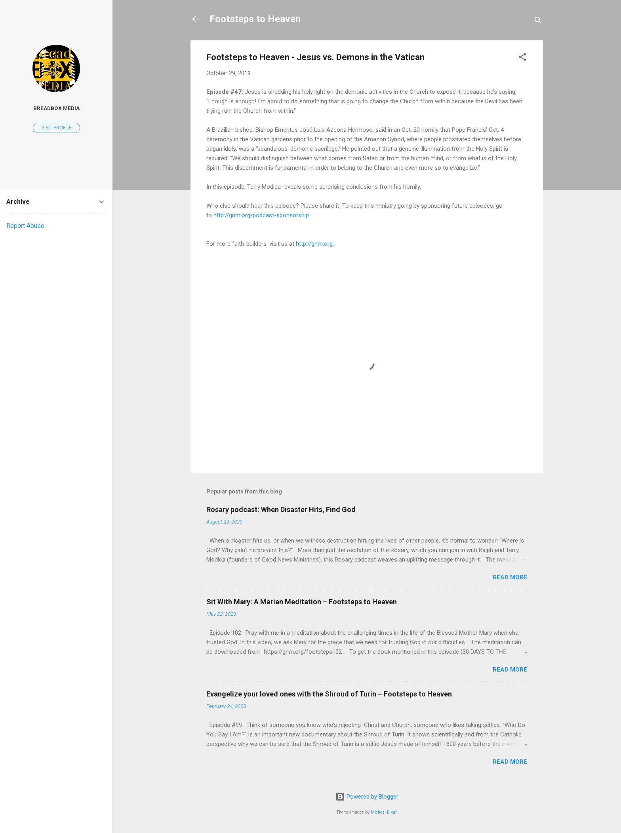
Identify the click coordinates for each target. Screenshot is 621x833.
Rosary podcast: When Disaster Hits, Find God (281, 509)
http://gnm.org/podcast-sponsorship (261, 215)
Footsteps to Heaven (255, 19)
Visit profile (56, 128)
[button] (522, 58)
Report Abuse (25, 226)
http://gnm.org (314, 243)
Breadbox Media (56, 108)
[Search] (538, 21)
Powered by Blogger (366, 796)
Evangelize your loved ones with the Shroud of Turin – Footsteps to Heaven (329, 694)
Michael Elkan (384, 812)
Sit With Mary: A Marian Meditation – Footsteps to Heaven (301, 602)
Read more (510, 577)
